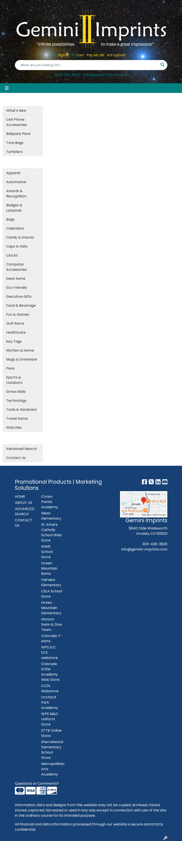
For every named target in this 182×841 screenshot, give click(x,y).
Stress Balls (16, 391)
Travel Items (17, 418)
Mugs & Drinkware (21, 359)
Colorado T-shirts (51, 638)
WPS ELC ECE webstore (49, 652)
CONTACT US (23, 523)
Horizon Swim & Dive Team (51, 624)
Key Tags (14, 341)
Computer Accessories (16, 267)
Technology (16, 400)
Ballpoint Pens (18, 133)
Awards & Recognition (16, 193)
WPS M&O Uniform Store (49, 719)
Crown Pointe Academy (49, 502)
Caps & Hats (16, 246)
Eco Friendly (16, 287)
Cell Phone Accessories (16, 122)
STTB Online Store (51, 733)
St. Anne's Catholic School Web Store (51, 532)
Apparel (13, 172)
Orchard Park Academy (49, 702)
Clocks (12, 255)
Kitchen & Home (20, 350)
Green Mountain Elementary (51, 608)
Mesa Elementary (51, 516)
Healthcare (16, 332)
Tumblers (14, 151)
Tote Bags (14, 142)
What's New (16, 110)
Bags (10, 219)
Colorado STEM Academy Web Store (50, 671)
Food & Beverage (21, 305)
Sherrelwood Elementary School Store (51, 749)
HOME (20, 496)
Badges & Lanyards (14, 208)
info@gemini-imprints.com (106, 74)
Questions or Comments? (37, 783)
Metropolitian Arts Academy (51, 769)
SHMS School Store (47, 551)
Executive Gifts (19, 296)
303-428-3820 (67, 74)
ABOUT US (23, 502)
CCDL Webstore (49, 688)
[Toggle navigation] (6, 88)
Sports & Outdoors (14, 380)
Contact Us (16, 457)
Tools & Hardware (21, 409)
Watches (14, 427)
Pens (10, 368)
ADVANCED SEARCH (24, 511)
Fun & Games (17, 314)
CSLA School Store (51, 594)
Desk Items (15, 278)
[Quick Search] (86, 65)
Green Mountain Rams (49, 568)
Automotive (16, 181)
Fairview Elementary (51, 582)
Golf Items (15, 323)
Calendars (15, 228)
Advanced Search (21, 448)
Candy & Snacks (20, 237)
